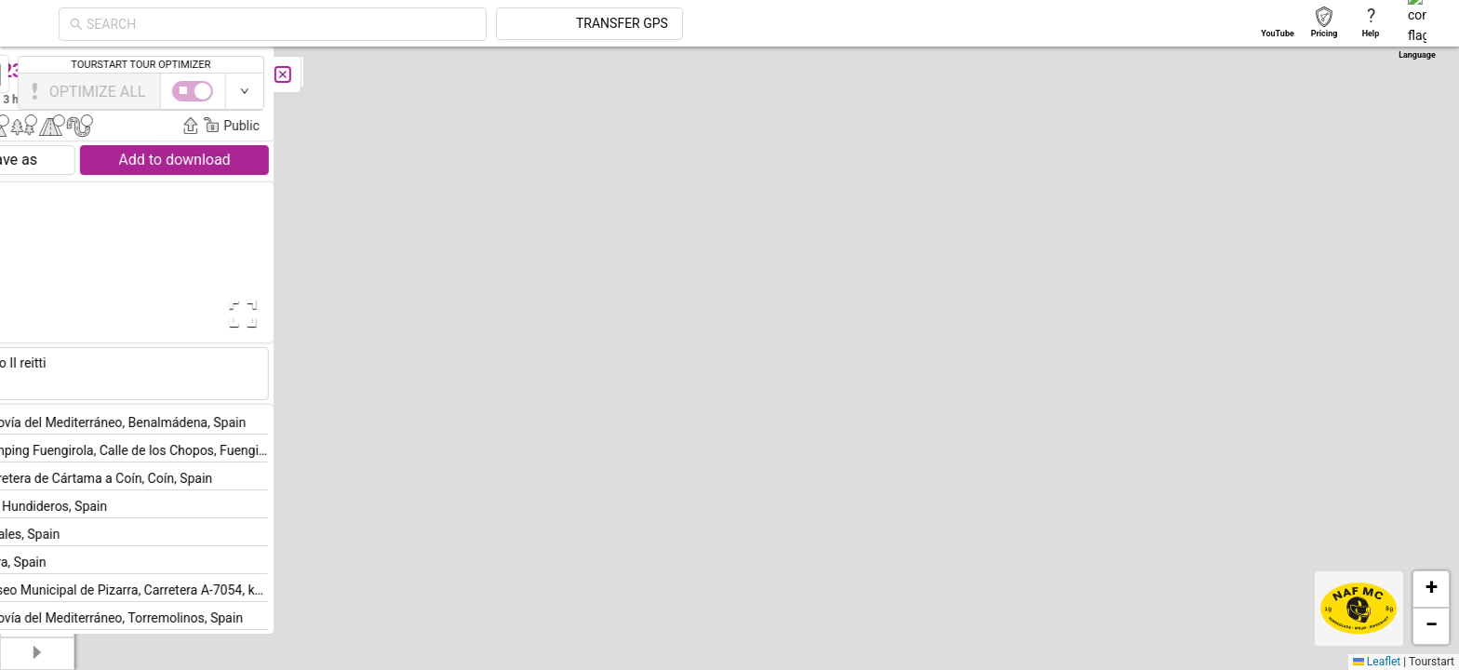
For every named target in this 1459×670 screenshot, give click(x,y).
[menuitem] (37, 68)
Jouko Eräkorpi (346, 98)
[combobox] (448, 24)
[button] (990, 457)
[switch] (1378, 91)
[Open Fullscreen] (370, 314)
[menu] (37, 261)
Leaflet (1376, 661)
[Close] (414, 74)
